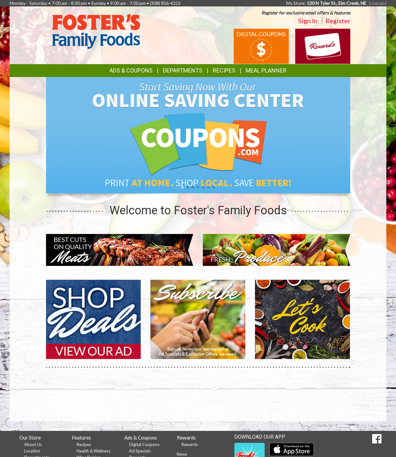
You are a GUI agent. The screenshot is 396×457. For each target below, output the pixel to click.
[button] (182, 187)
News (182, 454)
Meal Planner (266, 70)
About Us (33, 444)
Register (337, 20)
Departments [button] (183, 70)
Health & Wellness (93, 450)
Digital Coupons (144, 444)
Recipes (224, 70)
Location (32, 450)
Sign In (307, 20)
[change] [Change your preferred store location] (377, 3)
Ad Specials (140, 450)
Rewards (190, 444)
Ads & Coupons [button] (131, 70)
